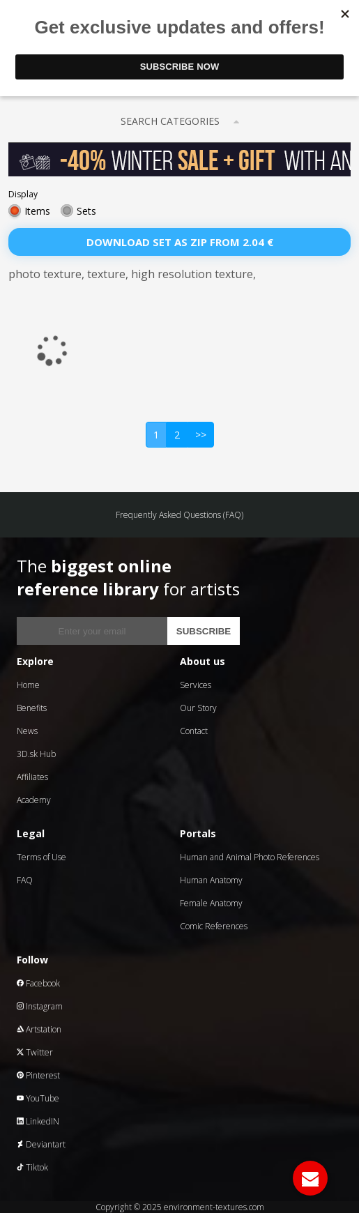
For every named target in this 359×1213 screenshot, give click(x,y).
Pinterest (38, 1075)
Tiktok (32, 1167)
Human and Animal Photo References (249, 857)
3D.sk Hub (36, 754)
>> (200, 434)
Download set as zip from (179, 242)
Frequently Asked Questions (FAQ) (179, 515)
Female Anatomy (211, 903)
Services (195, 685)
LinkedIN (38, 1121)
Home (28, 685)
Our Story (198, 708)
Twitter (35, 1052)
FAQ (25, 880)
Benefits (32, 708)
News (27, 731)
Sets (86, 211)
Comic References (213, 926)
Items (37, 211)
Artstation (39, 1029)
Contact (194, 731)
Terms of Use (41, 857)
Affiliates (32, 777)
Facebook (38, 983)
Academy (34, 800)
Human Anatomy (211, 880)
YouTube (38, 1098)
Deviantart (41, 1144)
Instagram (40, 1006)
